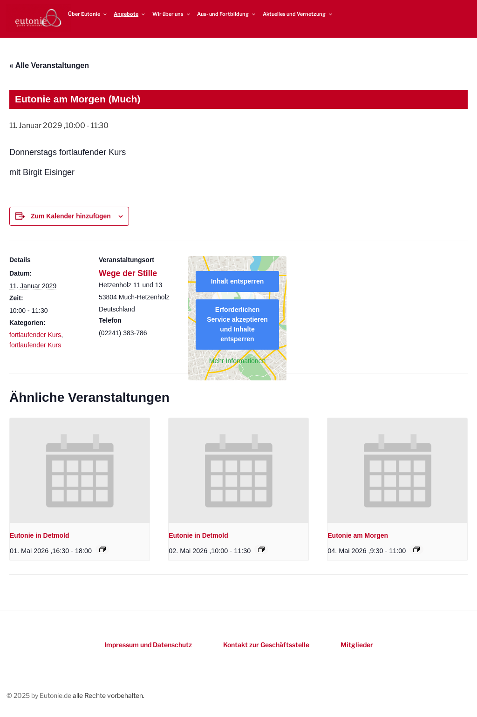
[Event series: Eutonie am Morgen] (416, 549)
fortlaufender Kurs (35, 334)
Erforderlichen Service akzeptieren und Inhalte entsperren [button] (237, 324)
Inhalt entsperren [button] (237, 281)
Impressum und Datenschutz (148, 645)
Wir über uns (171, 14)
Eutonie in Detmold (39, 535)
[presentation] (80, 470)
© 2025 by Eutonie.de (40, 695)
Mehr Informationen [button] (237, 361)
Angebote (130, 14)
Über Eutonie (88, 14)
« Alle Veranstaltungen (49, 65)
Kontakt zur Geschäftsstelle (266, 645)
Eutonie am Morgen (357, 535)
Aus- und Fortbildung (226, 14)
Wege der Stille (128, 273)
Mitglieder (357, 645)
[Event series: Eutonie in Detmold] (102, 549)
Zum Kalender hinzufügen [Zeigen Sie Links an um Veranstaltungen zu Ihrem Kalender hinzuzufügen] (71, 216)
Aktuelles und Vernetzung (298, 14)
